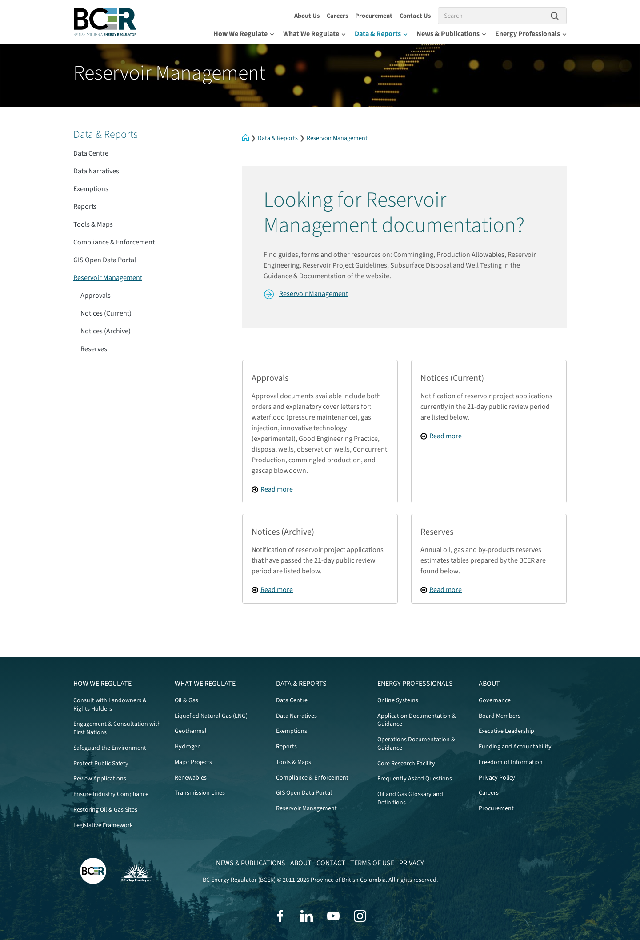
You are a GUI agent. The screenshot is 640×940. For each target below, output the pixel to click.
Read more (276, 489)
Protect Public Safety (100, 763)
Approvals (95, 295)
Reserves (93, 349)
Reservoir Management (337, 138)
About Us (307, 15)
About (489, 683)
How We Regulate (243, 34)
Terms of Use (372, 863)
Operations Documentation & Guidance (416, 743)
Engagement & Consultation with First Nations (117, 728)
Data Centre (90, 153)
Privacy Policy (497, 777)
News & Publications (451, 34)
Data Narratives (96, 171)
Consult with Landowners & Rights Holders (110, 704)
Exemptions (90, 189)
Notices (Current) (106, 313)
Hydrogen (188, 746)
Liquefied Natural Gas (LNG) (211, 716)
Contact (330, 863)
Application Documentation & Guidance (416, 720)
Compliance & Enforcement (114, 242)
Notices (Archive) (105, 331)
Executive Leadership (506, 731)
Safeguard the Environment (109, 748)
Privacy (411, 863)
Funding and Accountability (515, 746)
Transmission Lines (200, 792)
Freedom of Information (511, 762)
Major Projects (193, 762)
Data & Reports (381, 34)
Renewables (191, 777)
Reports (85, 207)
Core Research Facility (406, 763)
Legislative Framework (103, 825)
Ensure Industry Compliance (110, 794)
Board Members (499, 716)
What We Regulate (314, 34)
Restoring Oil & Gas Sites (105, 809)
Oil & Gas (186, 700)
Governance (495, 700)
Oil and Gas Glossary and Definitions (410, 798)
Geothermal (191, 731)
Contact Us (415, 15)
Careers (337, 15)
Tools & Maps (93, 224)
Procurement (373, 15)
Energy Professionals (531, 34)
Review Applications (99, 778)
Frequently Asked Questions (414, 778)
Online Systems (397, 700)
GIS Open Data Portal (104, 260)
